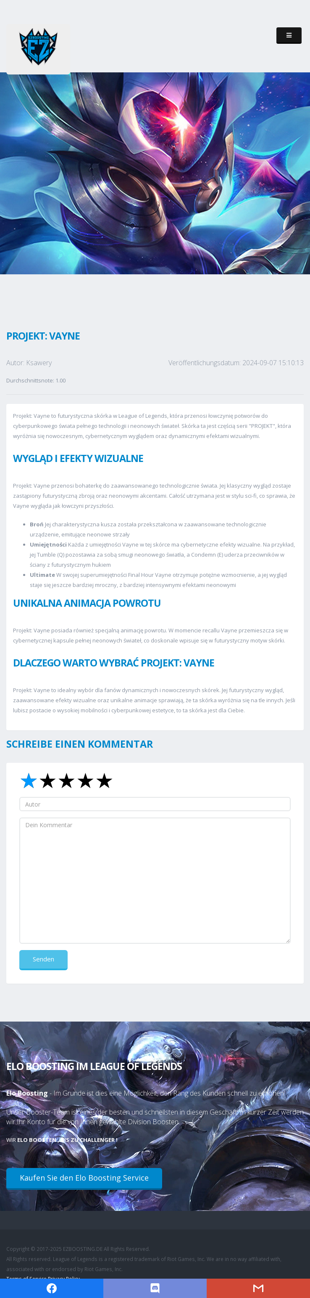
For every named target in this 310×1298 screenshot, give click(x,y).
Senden (43, 959)
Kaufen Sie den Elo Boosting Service (84, 1178)
